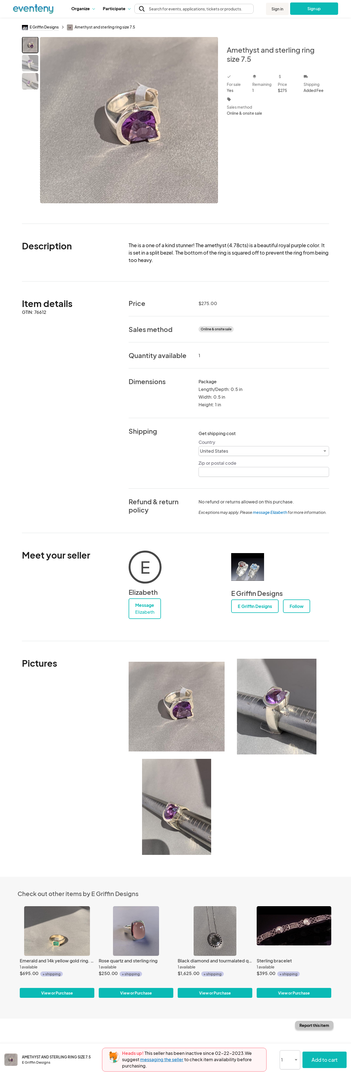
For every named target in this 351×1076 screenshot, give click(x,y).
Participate (116, 8)
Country (207, 442)
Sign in (277, 8)
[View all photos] (129, 126)
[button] (83, 8)
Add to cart (325, 1060)
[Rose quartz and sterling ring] (136, 931)
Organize (83, 8)
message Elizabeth (270, 512)
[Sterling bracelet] (294, 931)
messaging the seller (161, 1059)
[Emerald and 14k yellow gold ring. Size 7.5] (57, 931)
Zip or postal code (217, 463)
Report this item (314, 1025)
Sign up (314, 8)
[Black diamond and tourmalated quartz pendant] (215, 931)
